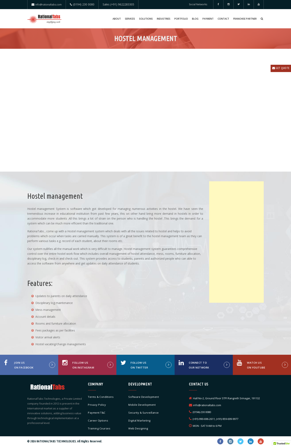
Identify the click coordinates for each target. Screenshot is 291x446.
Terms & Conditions (101, 397)
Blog (195, 18)
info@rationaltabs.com (48, 4)
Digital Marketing (139, 420)
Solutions (146, 18)
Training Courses (99, 428)
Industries (163, 18)
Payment (208, 18)
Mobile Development (142, 405)
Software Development (143, 397)
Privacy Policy (97, 405)
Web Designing (138, 428)
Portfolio (181, 18)
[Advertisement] (236, 242)
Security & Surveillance (143, 412)
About (117, 18)
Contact (223, 18)
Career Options (98, 420)
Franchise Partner (245, 18)
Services (130, 18)
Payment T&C (96, 412)
